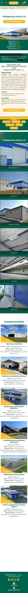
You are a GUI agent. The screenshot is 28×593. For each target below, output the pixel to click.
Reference (12, 8)
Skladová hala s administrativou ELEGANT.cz (14, 407)
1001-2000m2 (14, 128)
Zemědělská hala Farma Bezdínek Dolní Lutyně (14, 441)
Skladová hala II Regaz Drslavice (14, 474)
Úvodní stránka (5, 8)
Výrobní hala (19, 124)
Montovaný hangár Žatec (14, 344)
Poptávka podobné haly (14, 21)
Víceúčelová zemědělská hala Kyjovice (14, 376)
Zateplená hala (6, 121)
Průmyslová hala (10, 124)
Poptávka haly (13, 3)
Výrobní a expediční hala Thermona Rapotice (14, 505)
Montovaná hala (16, 121)
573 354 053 (14, 584)
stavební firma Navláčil (19, 89)
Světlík (23, 121)
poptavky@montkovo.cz (14, 590)
